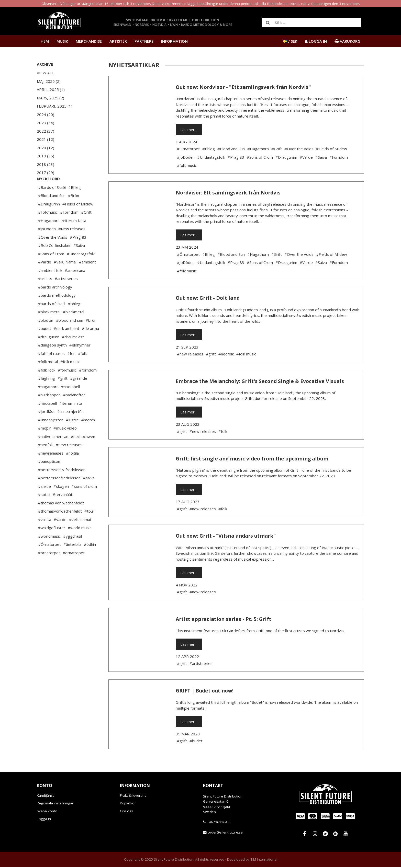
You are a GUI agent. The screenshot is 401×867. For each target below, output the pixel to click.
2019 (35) (45, 155)
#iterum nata (70, 418)
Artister (118, 41)
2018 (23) (45, 164)
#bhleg (74, 318)
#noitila (72, 468)
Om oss (126, 811)
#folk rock (46, 385)
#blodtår (45, 335)
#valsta (44, 534)
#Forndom (69, 227)
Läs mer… (188, 129)
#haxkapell (70, 401)
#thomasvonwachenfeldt (60, 526)
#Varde (44, 277)
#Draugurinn (49, 219)
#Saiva (79, 260)
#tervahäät (62, 509)
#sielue (44, 501)
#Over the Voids (52, 252)
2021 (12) (45, 139)
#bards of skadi (51, 318)
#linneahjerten (50, 435)
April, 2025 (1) (51, 89)
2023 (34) (45, 122)
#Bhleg (74, 202)
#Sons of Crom (51, 269)
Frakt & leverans (133, 795)
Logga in (44, 818)
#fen (71, 368)
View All (45, 72)
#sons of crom (84, 501)
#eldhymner (80, 360)
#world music (79, 543)
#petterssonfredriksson (59, 493)
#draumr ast (73, 352)
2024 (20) (45, 114)
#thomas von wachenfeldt (61, 518)
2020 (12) (45, 147)
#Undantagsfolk (81, 269)
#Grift (86, 227)
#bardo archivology (55, 302)
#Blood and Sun (51, 210)
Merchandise (89, 41)
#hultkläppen (49, 410)
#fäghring (46, 393)
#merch (88, 435)
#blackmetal (73, 327)
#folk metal (48, 376)
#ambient (87, 277)
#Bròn (73, 210)
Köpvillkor (128, 803)
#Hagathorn (49, 235)
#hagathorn (48, 401)
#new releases (69, 460)
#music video (65, 443)
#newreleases (50, 468)
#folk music (70, 376)
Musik (62, 41)
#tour (89, 526)
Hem (45, 41)
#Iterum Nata (74, 235)
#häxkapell (47, 418)
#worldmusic (49, 551)
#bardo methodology (57, 310)
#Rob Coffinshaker (54, 260)
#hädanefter (74, 410)
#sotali (44, 509)
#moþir (44, 443)
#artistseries (66, 293)
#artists (45, 293)
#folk (82, 368)
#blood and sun (69, 335)
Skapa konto (47, 811)
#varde (60, 534)
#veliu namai (80, 534)
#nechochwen (83, 451)
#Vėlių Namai (65, 277)
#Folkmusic (48, 227)
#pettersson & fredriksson (61, 485)
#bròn (91, 335)
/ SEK (290, 41)
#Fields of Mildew (77, 219)
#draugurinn (48, 352)
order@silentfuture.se (225, 832)
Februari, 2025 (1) (54, 106)
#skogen (61, 501)
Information (174, 41)
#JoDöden (47, 244)
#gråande (78, 393)
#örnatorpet (49, 568)
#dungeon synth (52, 360)
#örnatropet (74, 568)
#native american (53, 451)
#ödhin (90, 559)
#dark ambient (66, 343)
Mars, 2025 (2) (50, 97)
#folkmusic (67, 385)
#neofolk (45, 460)
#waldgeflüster (51, 543)
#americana (75, 285)
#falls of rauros (51, 368)
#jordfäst (46, 426)
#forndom (88, 385)
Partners (144, 41)
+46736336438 (219, 822)
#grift (63, 393)
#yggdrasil (72, 551)
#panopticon (49, 476)
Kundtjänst (45, 795)
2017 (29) (45, 172)
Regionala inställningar (55, 803)
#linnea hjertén (70, 426)
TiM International (264, 859)
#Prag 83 (78, 252)
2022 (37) (45, 131)
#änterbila (72, 559)
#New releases (71, 244)
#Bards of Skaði (52, 202)
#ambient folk (50, 285)
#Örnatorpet (49, 559)
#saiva (89, 493)
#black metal (49, 327)
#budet (44, 343)
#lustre (72, 435)
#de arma (90, 343)
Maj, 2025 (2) (49, 81)
